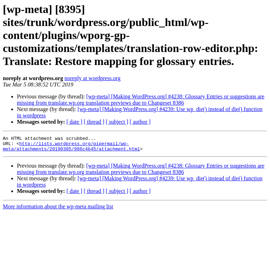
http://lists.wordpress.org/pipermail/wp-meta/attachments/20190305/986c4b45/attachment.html (71, 148)
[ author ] (140, 122)
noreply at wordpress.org (92, 78)
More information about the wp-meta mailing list (58, 210)
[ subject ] (117, 122)
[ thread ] (94, 122)
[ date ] (74, 122)
